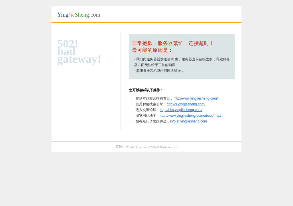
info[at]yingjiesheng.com (188, 121)
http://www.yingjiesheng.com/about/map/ (190, 116)
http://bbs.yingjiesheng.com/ (181, 110)
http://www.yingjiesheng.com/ (195, 98)
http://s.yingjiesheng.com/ (186, 104)
